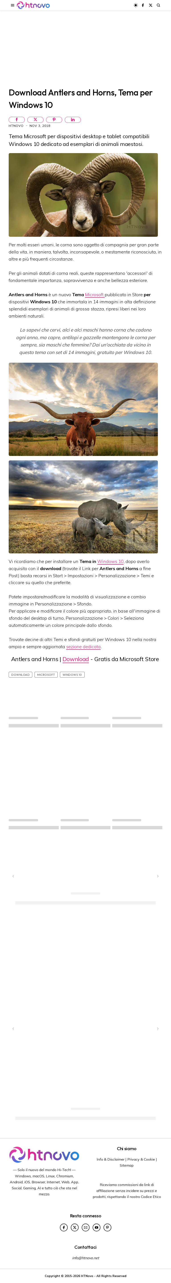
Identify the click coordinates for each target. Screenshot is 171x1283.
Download (76, 659)
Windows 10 (110, 561)
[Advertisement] (85, 48)
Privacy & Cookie (141, 1159)
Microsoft (95, 294)
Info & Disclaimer (110, 1159)
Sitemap (127, 1165)
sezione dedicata (83, 646)
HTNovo (17, 125)
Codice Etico (151, 1196)
